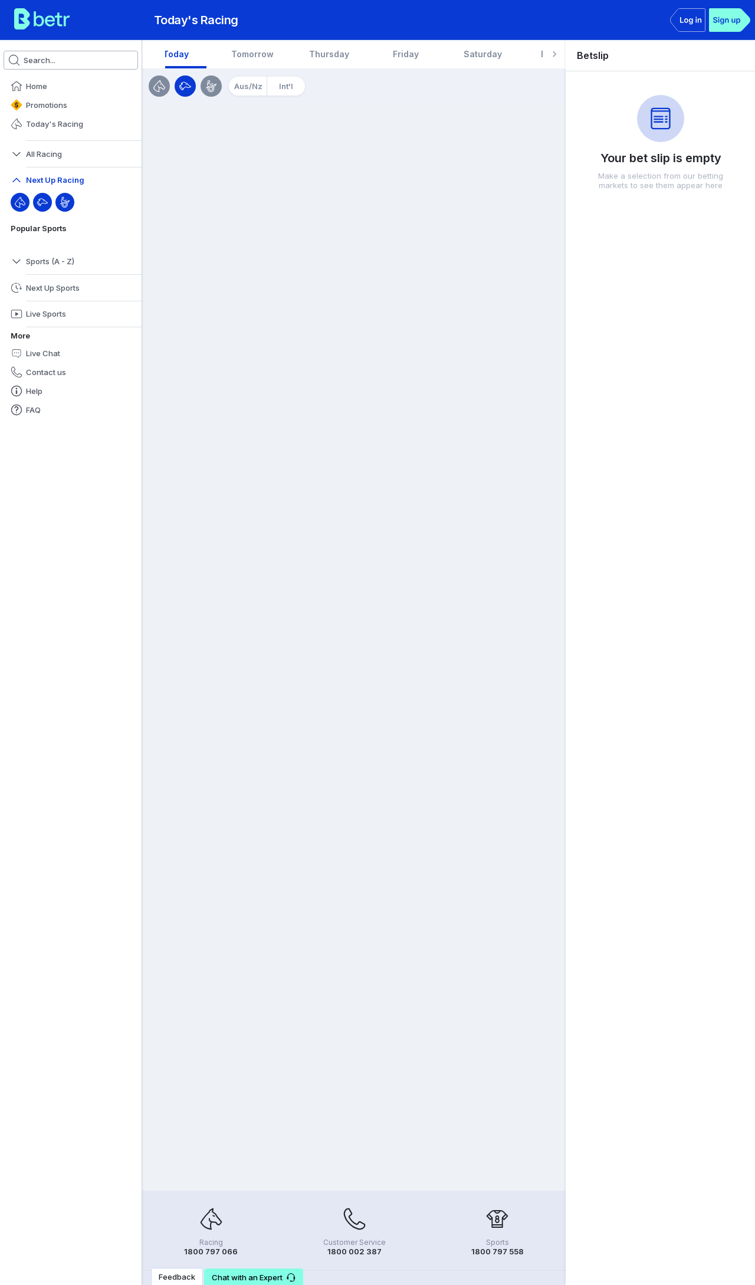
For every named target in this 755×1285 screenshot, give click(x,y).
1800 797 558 (497, 1251)
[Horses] (159, 86)
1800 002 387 (354, 1251)
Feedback (177, 1276)
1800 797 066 (211, 1251)
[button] (71, 86)
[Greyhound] (42, 202)
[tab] (203, 54)
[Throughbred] (20, 202)
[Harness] (64, 202)
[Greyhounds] (185, 86)
